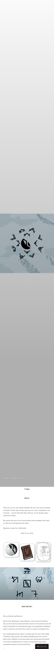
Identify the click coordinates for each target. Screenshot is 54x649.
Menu (27, 489)
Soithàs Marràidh (12, 478)
